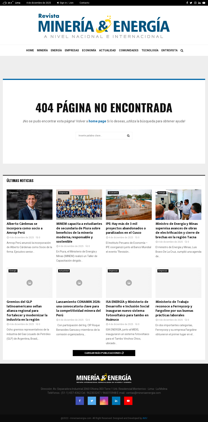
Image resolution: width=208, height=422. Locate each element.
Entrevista (169, 50)
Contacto (84, 3)
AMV (144, 418)
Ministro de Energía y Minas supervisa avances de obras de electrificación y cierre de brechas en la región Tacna (177, 230)
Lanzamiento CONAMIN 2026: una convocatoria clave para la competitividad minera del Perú (78, 308)
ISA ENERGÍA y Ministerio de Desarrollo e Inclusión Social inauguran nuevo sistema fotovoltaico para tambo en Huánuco (127, 311)
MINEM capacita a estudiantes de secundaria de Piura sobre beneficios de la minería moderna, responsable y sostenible (79, 233)
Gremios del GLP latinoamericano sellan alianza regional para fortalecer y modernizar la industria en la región (27, 311)
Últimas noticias (20, 180)
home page (97, 121)
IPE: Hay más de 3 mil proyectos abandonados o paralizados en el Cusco (126, 228)
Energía (56, 50)
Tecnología (150, 50)
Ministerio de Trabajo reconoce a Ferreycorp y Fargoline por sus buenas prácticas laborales (174, 308)
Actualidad (107, 50)
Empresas (72, 50)
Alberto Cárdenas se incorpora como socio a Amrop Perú (24, 228)
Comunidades (128, 50)
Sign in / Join (65, 3)
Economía (89, 50)
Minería (42, 50)
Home (30, 50)
